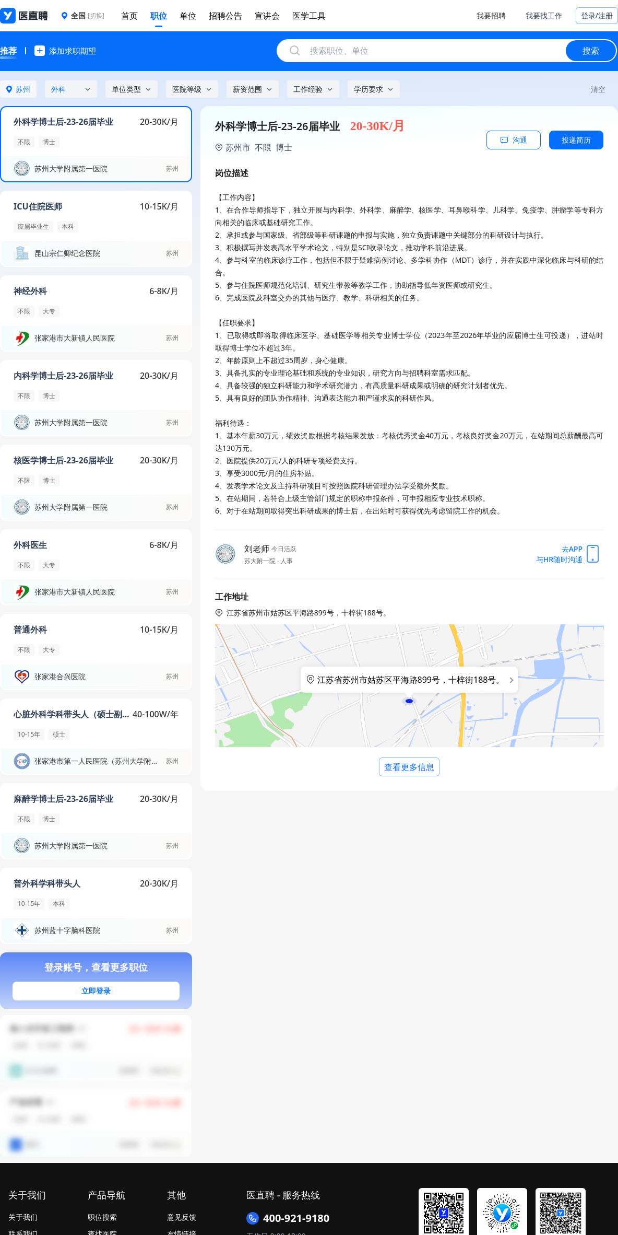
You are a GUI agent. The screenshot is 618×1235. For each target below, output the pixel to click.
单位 (188, 15)
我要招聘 (491, 15)
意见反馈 (181, 1217)
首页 (129, 15)
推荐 (8, 50)
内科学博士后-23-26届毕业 (63, 375)
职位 (158, 15)
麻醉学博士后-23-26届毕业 (63, 799)
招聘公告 (225, 15)
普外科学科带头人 (47, 883)
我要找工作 (544, 15)
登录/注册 (597, 15)
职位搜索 (102, 1217)
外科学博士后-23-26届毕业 (63, 121)
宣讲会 (267, 15)
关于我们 (23, 1217)
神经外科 (30, 291)
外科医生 (30, 545)
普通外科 (30, 629)
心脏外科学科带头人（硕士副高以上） (73, 714)
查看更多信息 (409, 767)
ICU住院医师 (38, 206)
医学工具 (309, 15)
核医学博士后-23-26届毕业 (63, 460)
